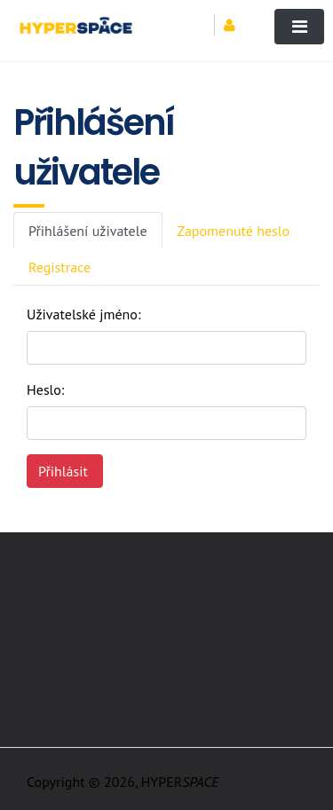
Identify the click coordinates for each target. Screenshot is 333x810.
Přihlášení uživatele (87, 231)
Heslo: (45, 389)
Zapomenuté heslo (234, 231)
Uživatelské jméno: (83, 314)
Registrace (59, 267)
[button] (236, 24)
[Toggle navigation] (299, 26)
